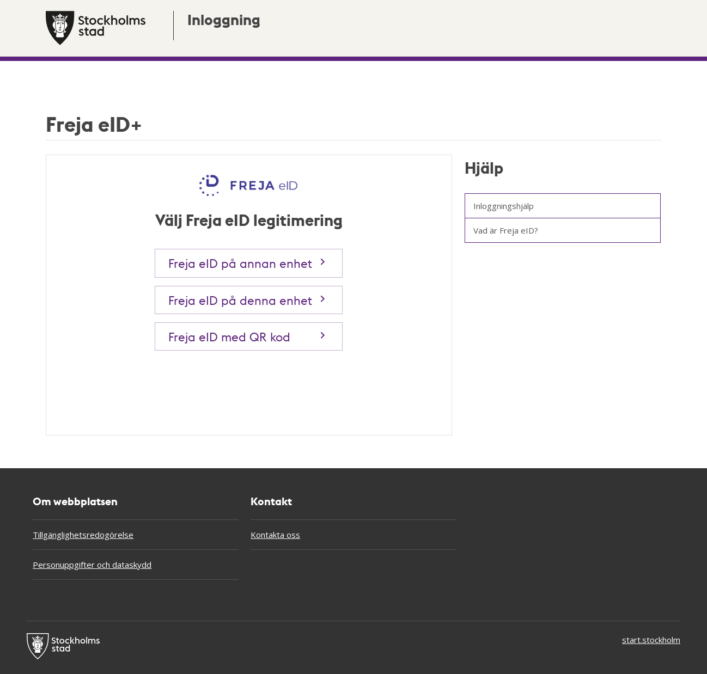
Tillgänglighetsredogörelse (83, 534)
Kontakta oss (275, 534)
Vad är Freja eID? (505, 230)
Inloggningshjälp (503, 205)
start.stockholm (651, 639)
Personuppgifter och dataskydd (92, 564)
